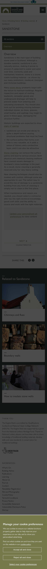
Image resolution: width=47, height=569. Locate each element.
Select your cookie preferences (23, 564)
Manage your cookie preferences (23, 524)
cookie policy (25, 544)
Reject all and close (22, 557)
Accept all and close (22, 550)
